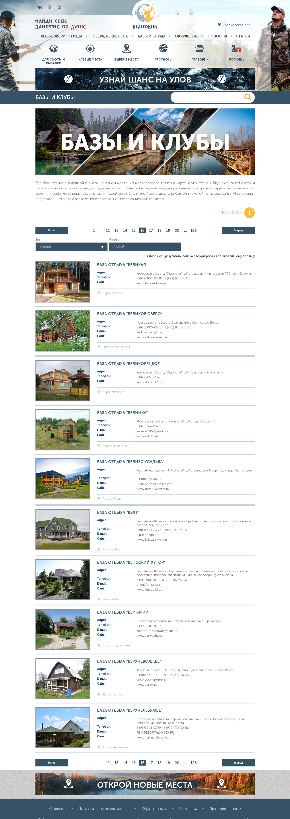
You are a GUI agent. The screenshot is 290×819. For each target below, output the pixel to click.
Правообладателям (225, 809)
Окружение (187, 36)
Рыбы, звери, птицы (61, 36)
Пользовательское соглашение (104, 809)
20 (177, 230)
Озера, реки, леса (110, 36)
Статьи (243, 36)
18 (160, 230)
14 (125, 230)
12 (108, 230)
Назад (51, 230)
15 (134, 230)
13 (117, 230)
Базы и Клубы (151, 36)
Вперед (238, 230)
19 (168, 230)
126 (194, 230)
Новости (217, 36)
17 (151, 230)
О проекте (58, 809)
